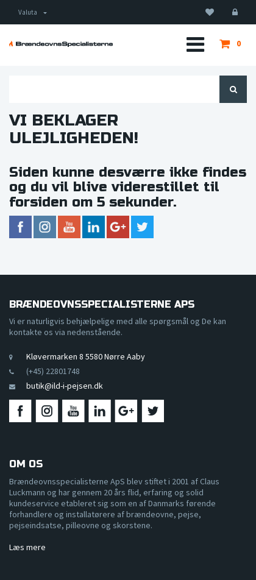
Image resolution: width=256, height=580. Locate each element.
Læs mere (27, 547)
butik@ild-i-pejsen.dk (64, 385)
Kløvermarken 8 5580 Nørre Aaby (85, 356)
